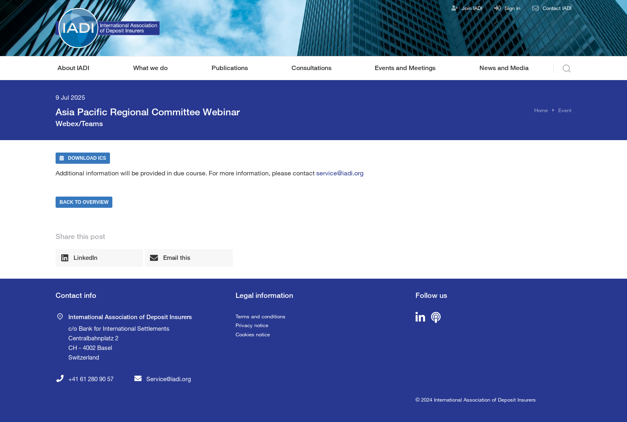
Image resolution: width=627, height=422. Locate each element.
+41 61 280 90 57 (91, 378)
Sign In (512, 8)
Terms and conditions (261, 316)
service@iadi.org (339, 173)
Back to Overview (84, 202)
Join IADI (472, 8)
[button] (99, 258)
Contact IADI (557, 8)
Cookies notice (253, 334)
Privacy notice (252, 325)
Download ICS (83, 158)
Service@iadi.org (168, 378)
